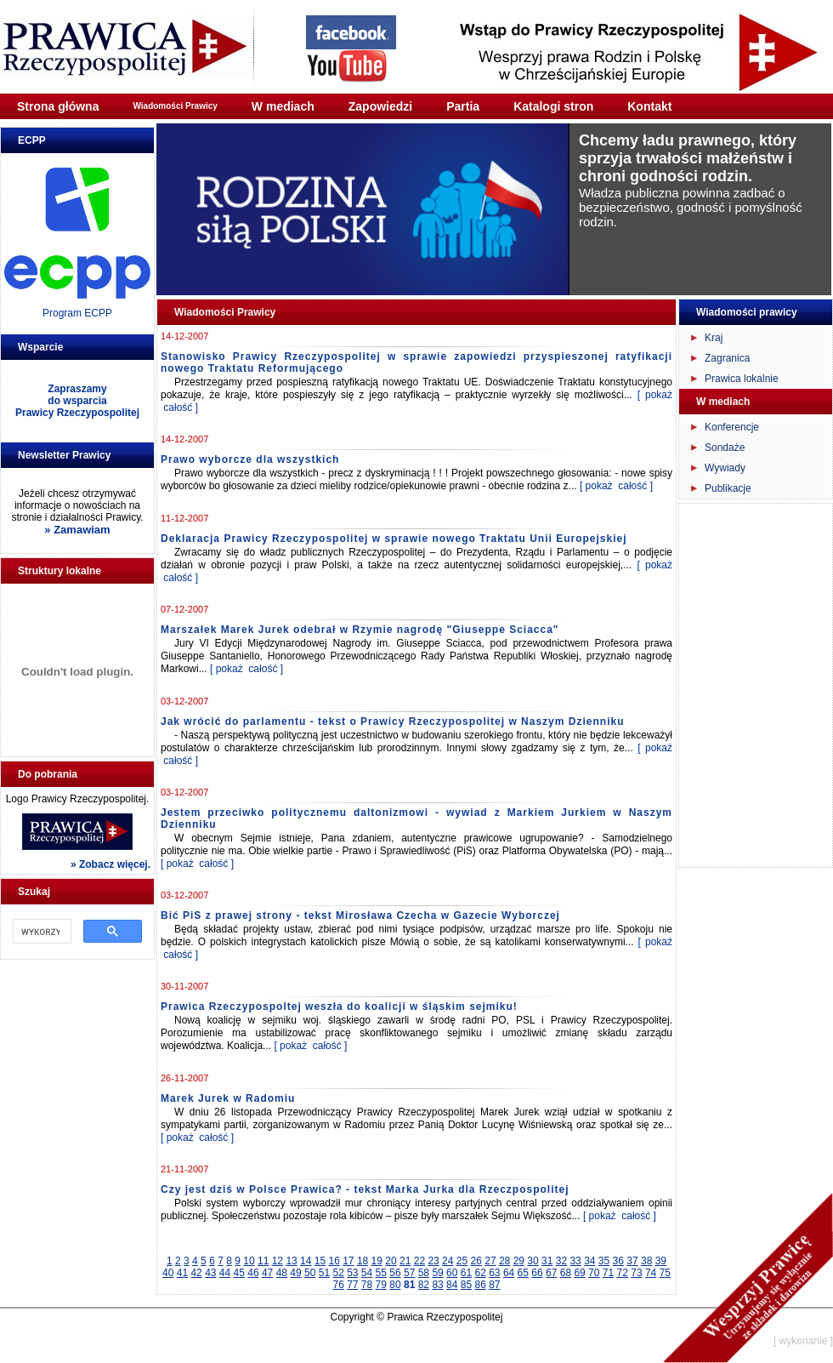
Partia (462, 106)
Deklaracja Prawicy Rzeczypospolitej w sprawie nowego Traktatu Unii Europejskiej (394, 539)
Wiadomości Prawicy (175, 106)
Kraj (713, 338)
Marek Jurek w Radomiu (228, 1098)
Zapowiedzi (380, 106)
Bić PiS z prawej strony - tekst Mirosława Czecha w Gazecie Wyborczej (360, 915)
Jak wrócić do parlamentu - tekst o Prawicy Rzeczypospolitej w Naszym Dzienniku (392, 721)
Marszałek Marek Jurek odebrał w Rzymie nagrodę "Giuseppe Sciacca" (360, 630)
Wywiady (725, 468)
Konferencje (732, 427)
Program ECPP (77, 313)
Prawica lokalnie (742, 379)
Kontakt (649, 106)
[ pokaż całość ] (616, 486)
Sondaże (725, 447)
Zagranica (727, 358)
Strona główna (58, 106)
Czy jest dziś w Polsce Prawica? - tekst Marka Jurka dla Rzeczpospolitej (365, 1189)
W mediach (283, 106)
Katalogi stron (553, 106)
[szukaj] (40, 931)
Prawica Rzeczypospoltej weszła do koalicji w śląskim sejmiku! (339, 1006)
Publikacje (728, 488)
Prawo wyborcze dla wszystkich (250, 459)
